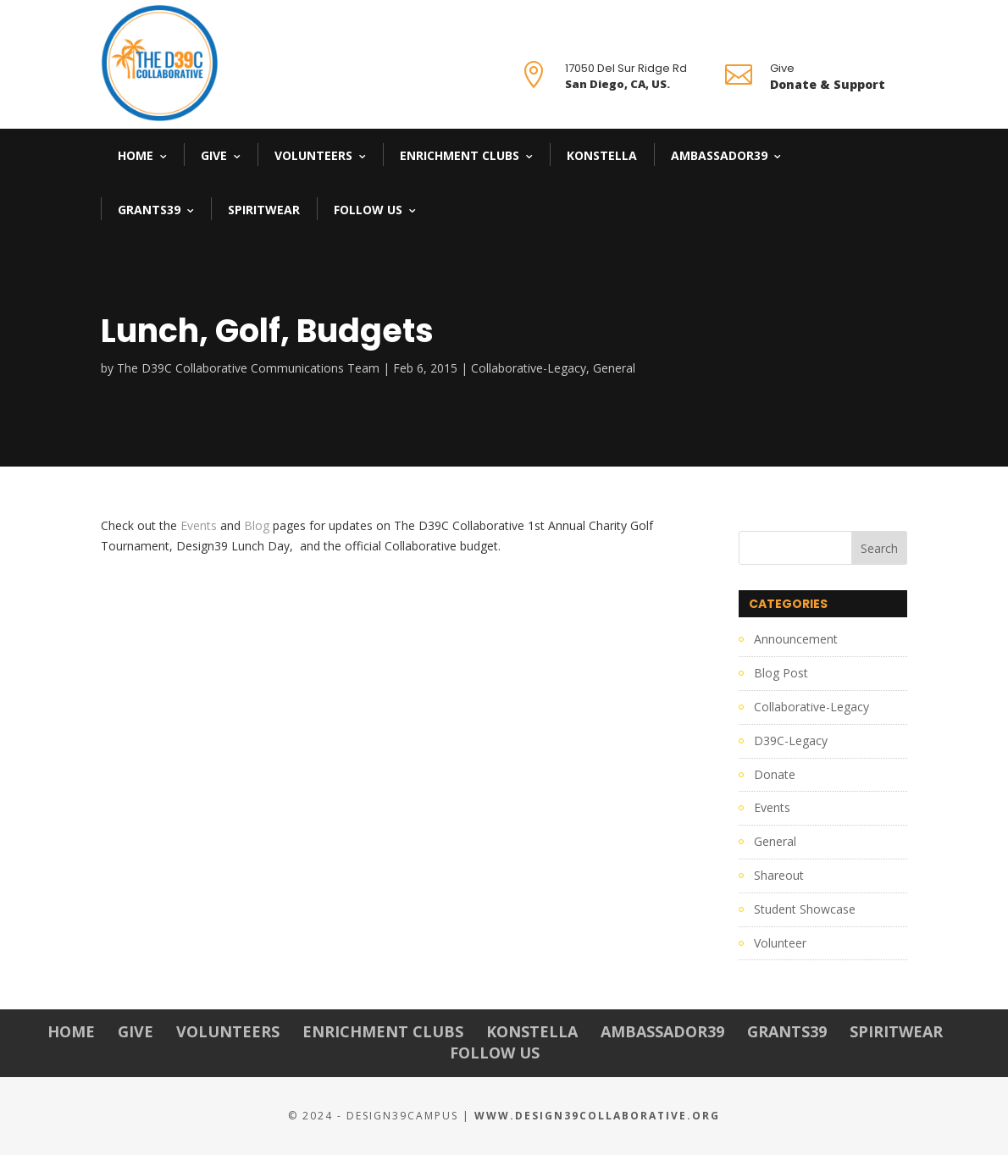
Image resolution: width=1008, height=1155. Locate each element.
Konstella (602, 155)
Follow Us (368, 210)
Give (214, 155)
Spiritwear (264, 210)
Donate (774, 774)
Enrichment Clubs (459, 155)
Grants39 (149, 210)
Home (135, 155)
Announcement (796, 639)
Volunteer (780, 943)
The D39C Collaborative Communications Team (248, 368)
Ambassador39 (719, 155)
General (614, 368)
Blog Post (781, 673)
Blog (256, 525)
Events (198, 525)
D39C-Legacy (791, 740)
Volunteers (313, 155)
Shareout (779, 875)
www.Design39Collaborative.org (597, 1115)
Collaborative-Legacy (528, 368)
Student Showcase (805, 909)
